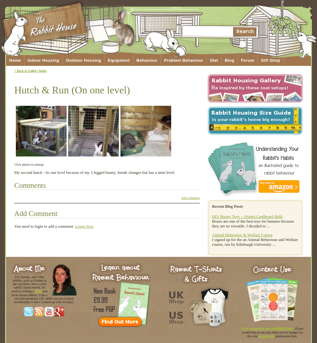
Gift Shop (270, 60)
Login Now (84, 226)
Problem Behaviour (184, 60)
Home (15, 60)
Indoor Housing (43, 60)
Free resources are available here (267, 329)
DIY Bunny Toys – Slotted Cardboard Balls (247, 216)
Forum (247, 60)
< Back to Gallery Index (30, 71)
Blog (229, 60)
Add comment (190, 198)
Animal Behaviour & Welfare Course (242, 235)
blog (38, 291)
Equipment (119, 60)
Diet (214, 60)
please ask (267, 336)
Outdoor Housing (83, 60)
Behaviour (147, 60)
